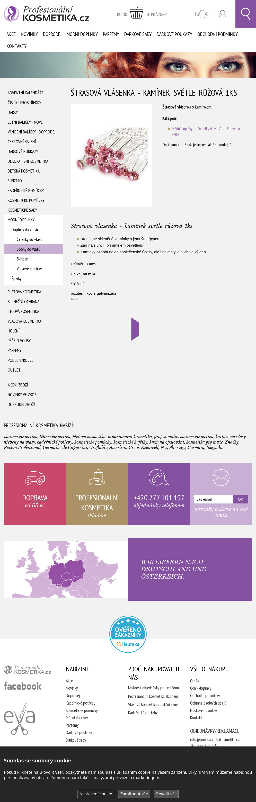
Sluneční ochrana (23, 301)
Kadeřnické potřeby (80, 703)
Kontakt (196, 717)
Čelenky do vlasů (29, 239)
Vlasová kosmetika (24, 321)
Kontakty (16, 46)
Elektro (15, 181)
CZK (201, 14)
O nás (194, 681)
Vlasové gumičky (29, 269)
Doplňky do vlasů (25, 229)
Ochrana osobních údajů (208, 703)
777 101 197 (208, 745)
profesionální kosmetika (29, 671)
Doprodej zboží (21, 404)
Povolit (166, 794)
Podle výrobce (20, 360)
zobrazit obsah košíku (142, 14)
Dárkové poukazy (174, 34)
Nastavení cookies (204, 710)
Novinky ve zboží (22, 395)
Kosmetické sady (22, 210)
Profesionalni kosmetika (128, 634)
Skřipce (22, 259)
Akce (11, 34)
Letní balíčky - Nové (25, 122)
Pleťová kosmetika (24, 292)
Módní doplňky (82, 34)
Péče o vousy (19, 341)
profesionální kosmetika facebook (23, 686)
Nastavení (95, 794)
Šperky (16, 278)
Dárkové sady (138, 34)
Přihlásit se (223, 14)
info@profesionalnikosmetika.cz (215, 739)
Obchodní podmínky (217, 34)
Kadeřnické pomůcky (26, 190)
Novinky (29, 34)
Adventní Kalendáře (25, 93)
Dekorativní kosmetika (28, 161)
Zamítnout (134, 794)
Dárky (13, 112)
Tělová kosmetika (23, 311)
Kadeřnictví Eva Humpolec (19, 718)
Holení (14, 331)
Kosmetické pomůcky (26, 200)
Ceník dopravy (200, 688)
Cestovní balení (22, 142)
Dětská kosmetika (24, 171)
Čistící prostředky (24, 102)
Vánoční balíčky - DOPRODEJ (31, 132)
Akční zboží (18, 385)
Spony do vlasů (28, 249)
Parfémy (111, 34)
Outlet (14, 370)
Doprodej (52, 34)
